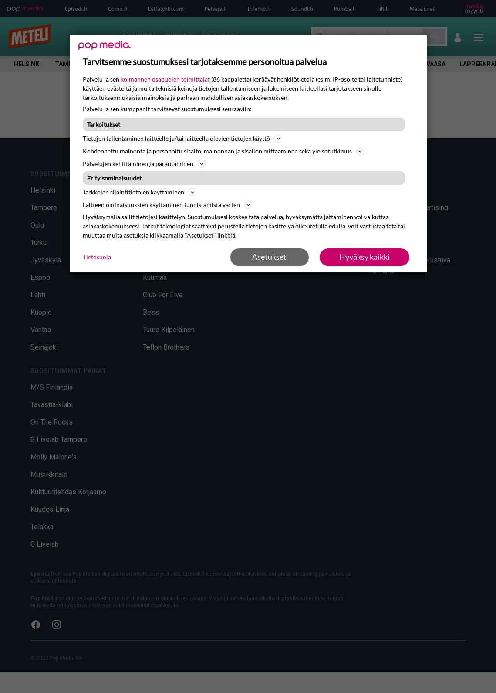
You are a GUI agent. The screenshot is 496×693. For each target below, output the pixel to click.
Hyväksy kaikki (364, 257)
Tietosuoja (97, 257)
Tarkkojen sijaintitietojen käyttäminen (139, 192)
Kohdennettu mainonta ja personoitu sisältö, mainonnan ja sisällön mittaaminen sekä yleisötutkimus (223, 151)
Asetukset (269, 257)
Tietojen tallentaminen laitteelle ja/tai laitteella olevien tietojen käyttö (182, 139)
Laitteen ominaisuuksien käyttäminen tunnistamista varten (167, 205)
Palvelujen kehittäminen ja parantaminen (144, 164)
